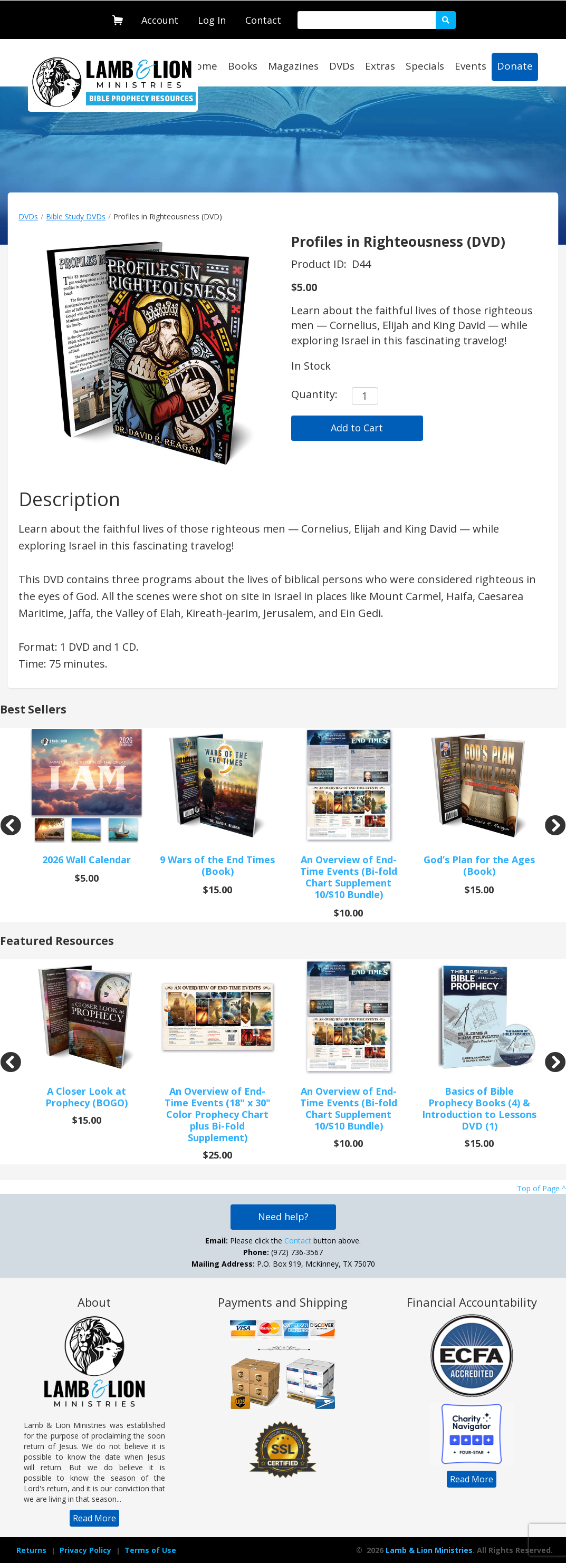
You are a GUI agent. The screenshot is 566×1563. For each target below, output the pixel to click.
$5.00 (304, 287)
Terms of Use (150, 1550)
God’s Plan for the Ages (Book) (479, 865)
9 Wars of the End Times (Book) (217, 865)
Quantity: (314, 394)
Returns (31, 1550)
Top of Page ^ (541, 1188)
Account (159, 20)
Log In (212, 20)
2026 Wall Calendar (86, 859)
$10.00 (348, 912)
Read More (94, 1518)
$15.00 (217, 889)
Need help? (283, 1216)
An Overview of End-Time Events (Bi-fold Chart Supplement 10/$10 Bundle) (348, 877)
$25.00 (217, 1155)
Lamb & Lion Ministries (429, 1550)
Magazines (293, 66)
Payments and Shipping (283, 1302)
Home (202, 66)
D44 (361, 264)
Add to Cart (357, 427)
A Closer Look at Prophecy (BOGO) (86, 1097)
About (94, 1302)
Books (242, 66)
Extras (380, 66)
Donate (515, 66)
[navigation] (159, 18)
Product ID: (320, 264)
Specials (425, 66)
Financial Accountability (472, 1302)
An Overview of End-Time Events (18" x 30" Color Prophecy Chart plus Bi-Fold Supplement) (218, 1114)
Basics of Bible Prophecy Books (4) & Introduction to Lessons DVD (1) (479, 1108)
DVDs (341, 66)
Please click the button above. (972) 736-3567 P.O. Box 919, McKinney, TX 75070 (283, 1252)
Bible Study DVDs (75, 216)
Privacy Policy (85, 1550)
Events (470, 66)
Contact (263, 20)
